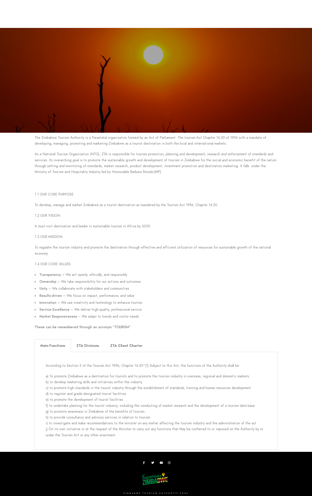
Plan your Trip (84, 17)
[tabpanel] (156, 401)
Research (165, 17)
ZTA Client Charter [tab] (126, 345)
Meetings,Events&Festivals (126, 17)
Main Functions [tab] (52, 345)
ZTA (203, 17)
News (270, 17)
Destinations (53, 17)
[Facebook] (145, 463)
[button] (156, 183)
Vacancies (222, 17)
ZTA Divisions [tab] (87, 345)
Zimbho (186, 17)
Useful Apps (248, 17)
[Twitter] (153, 463)
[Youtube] (162, 463)
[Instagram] (170, 463)
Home (30, 17)
